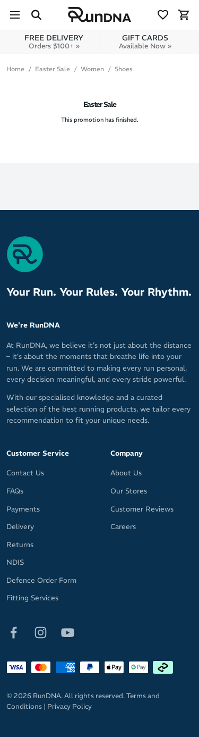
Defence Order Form (41, 580)
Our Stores (128, 491)
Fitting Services (32, 597)
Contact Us (25, 473)
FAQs (14, 491)
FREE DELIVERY (53, 42)
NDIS (15, 562)
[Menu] (14, 15)
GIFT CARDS (145, 42)
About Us (126, 473)
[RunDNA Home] (100, 15)
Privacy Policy (69, 706)
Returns (19, 544)
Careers (123, 526)
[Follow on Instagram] (40, 631)
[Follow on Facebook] (13, 631)
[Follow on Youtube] (67, 631)
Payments (23, 509)
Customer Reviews (142, 509)
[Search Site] (36, 15)
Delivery (20, 526)
